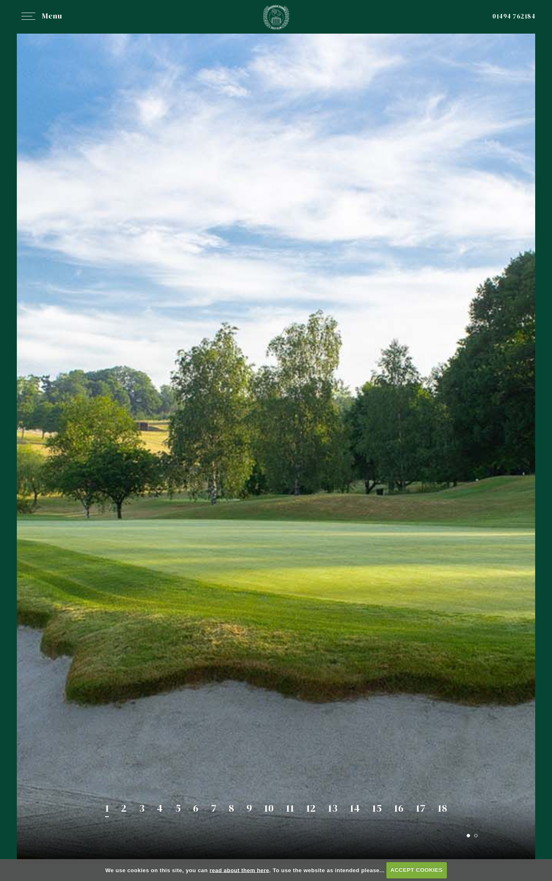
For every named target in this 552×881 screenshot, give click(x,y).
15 (377, 808)
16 (399, 808)
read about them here (239, 870)
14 (355, 808)
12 (311, 808)
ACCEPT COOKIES (417, 870)
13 (333, 808)
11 (290, 808)
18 (442, 808)
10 (269, 808)
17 (420, 808)
